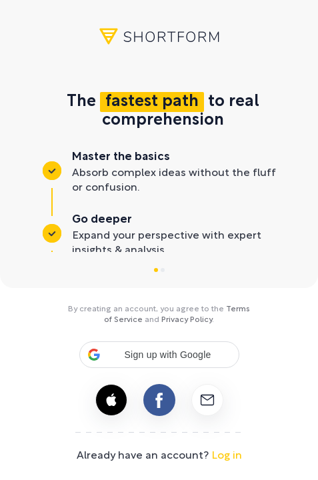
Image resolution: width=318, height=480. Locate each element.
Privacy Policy (186, 320)
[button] (159, 354)
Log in (226, 456)
